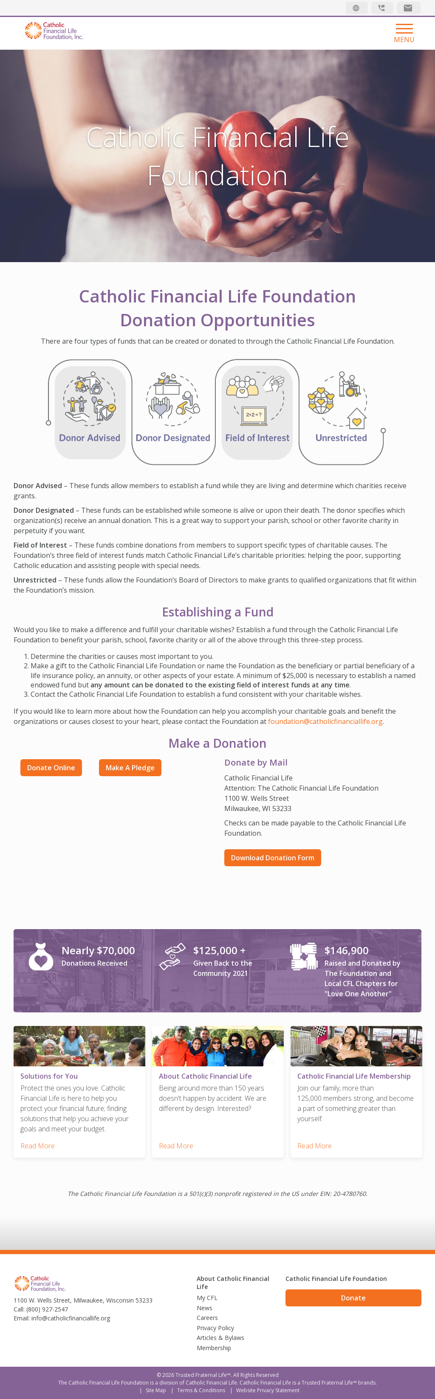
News (204, 1308)
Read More (37, 1145)
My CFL (207, 1298)
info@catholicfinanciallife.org (70, 1318)
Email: (22, 1318)
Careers (207, 1318)
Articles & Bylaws (220, 1338)
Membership (214, 1348)
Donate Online (51, 767)
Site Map (156, 1390)
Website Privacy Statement (267, 1390)
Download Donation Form (272, 857)
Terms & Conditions (201, 1390)
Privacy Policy (215, 1328)
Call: (19, 1309)
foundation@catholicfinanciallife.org (325, 721)
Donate (353, 1298)
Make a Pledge (130, 767)
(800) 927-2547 (47, 1309)
